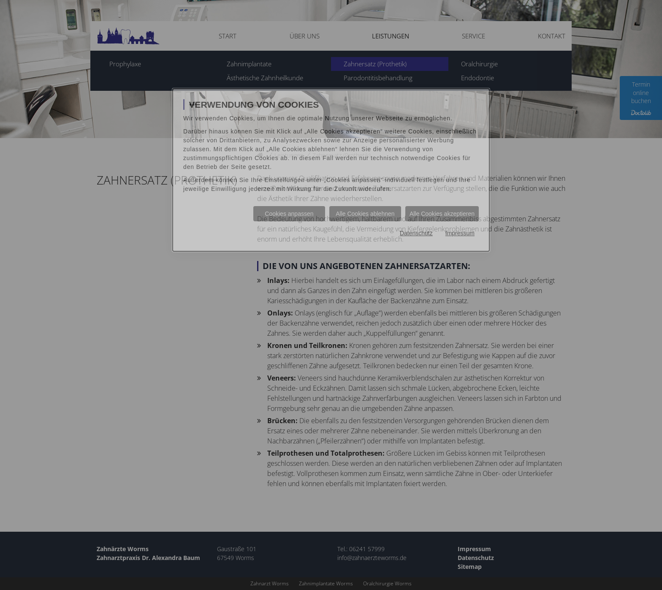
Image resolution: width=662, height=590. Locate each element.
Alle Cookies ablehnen (365, 213)
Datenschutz (416, 233)
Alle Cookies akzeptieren (442, 213)
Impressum (460, 233)
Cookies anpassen (289, 213)
